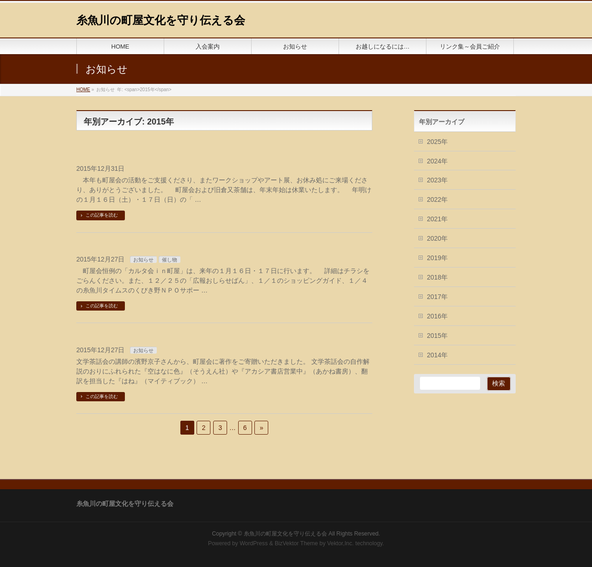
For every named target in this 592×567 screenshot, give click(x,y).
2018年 (437, 277)
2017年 (437, 296)
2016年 (437, 316)
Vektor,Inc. (340, 543)
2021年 (437, 219)
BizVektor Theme (296, 543)
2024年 (437, 161)
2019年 (437, 258)
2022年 (437, 199)
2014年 (437, 355)
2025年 (437, 141)
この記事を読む (102, 215)
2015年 (437, 335)
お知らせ (143, 259)
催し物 (169, 259)
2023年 (437, 180)
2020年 (437, 238)
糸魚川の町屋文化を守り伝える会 (160, 20)
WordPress (254, 543)
